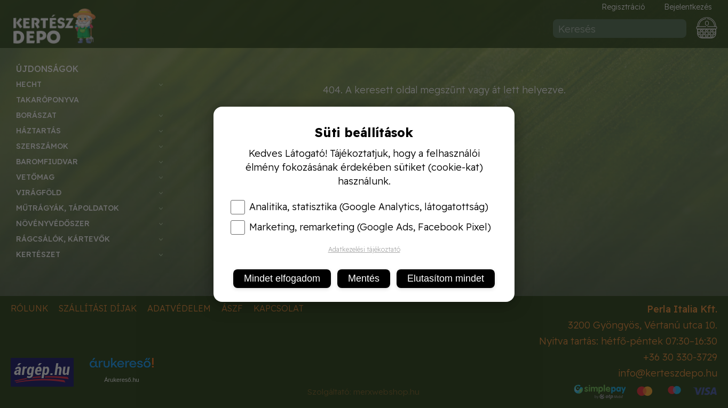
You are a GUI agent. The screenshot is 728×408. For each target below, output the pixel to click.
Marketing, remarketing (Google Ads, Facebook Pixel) (361, 227)
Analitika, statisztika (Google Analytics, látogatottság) (359, 207)
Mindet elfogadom (282, 278)
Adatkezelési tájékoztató (364, 249)
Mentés (363, 278)
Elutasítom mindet (445, 278)
